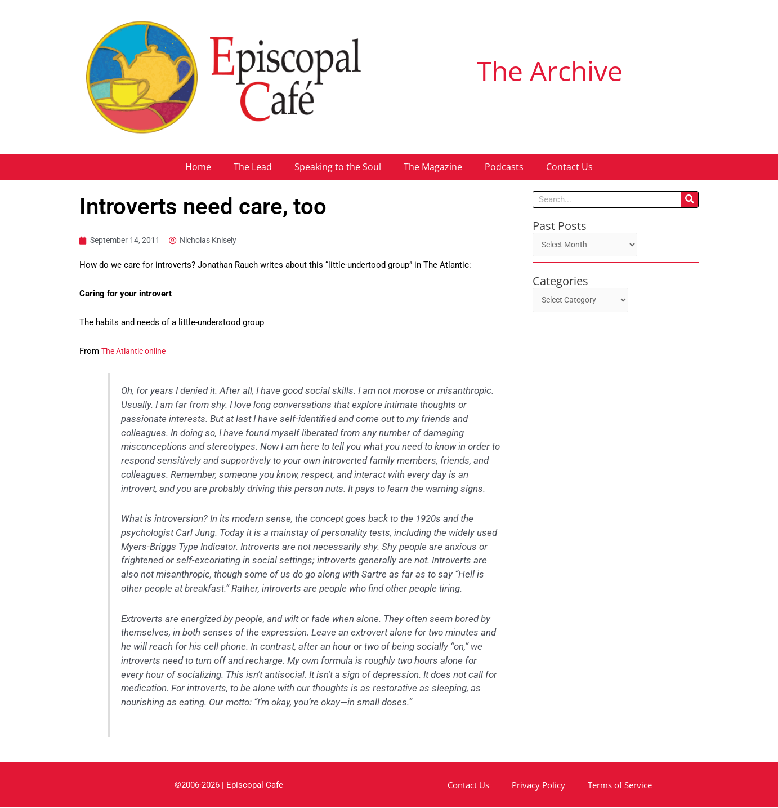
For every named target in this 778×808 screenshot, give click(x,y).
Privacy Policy (538, 785)
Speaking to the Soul (337, 167)
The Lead (253, 167)
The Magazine (433, 167)
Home (198, 167)
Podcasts (504, 167)
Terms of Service (620, 785)
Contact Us (569, 167)
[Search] (689, 199)
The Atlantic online (136, 352)
